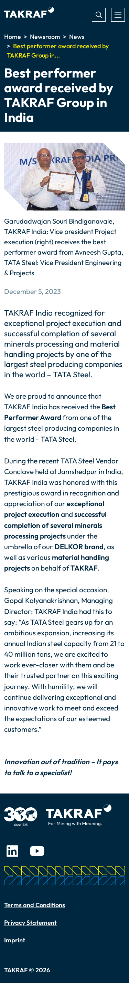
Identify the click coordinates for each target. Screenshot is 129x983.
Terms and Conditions (34, 905)
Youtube (37, 851)
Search (99, 15)
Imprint (14, 940)
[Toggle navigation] (118, 15)
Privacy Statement (30, 922)
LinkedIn (12, 851)
